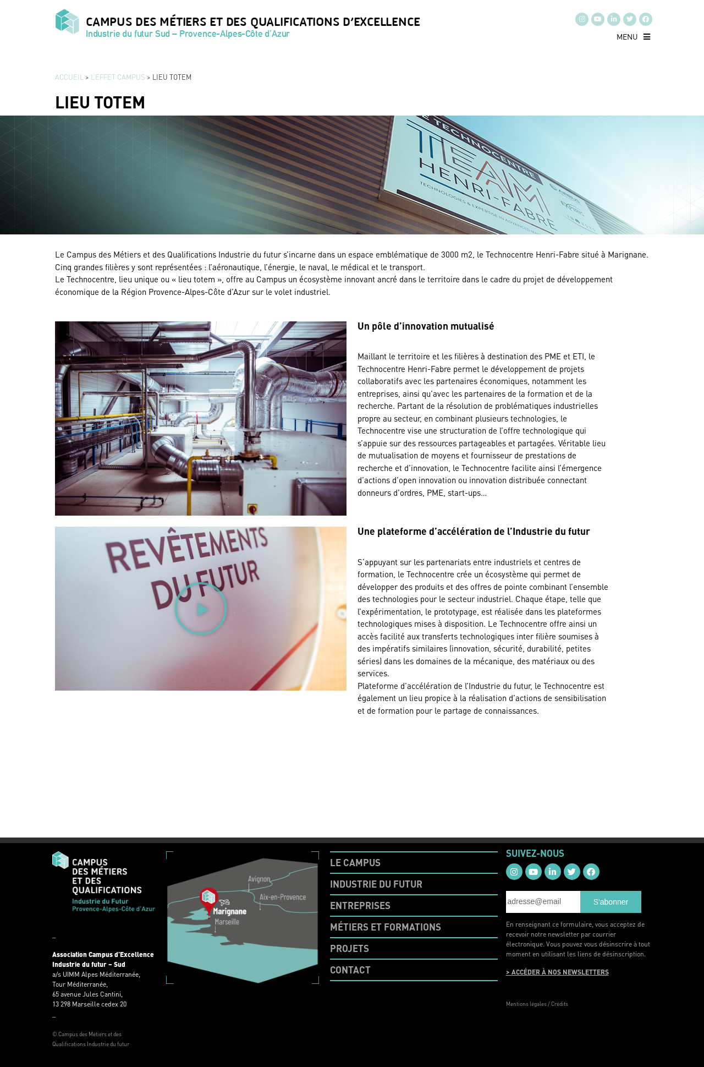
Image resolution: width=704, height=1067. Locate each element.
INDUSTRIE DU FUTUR (376, 884)
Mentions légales (526, 1003)
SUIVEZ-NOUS (535, 853)
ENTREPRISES (360, 905)
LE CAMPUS (355, 862)
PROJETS (349, 948)
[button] (633, 36)
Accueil (69, 77)
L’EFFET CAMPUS (118, 77)
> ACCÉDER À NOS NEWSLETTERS (557, 972)
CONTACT (350, 970)
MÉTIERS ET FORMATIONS (385, 927)
